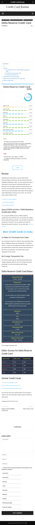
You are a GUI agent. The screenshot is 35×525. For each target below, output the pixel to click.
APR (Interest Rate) (7, 503)
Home (3, 17)
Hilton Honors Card (28, 409)
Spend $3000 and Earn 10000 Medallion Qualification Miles (18, 70)
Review (5, 68)
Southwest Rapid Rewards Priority (12, 388)
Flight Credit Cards (21, 17)
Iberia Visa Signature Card (10, 382)
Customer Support (7, 507)
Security (4, 498)
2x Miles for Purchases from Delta (13, 73)
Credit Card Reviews (10, 17)
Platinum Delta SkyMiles (9, 199)
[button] (2, 13)
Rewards (4, 494)
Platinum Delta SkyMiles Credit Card (8, 409)
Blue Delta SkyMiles (8, 205)
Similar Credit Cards (9, 80)
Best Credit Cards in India (18, 231)
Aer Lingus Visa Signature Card (11, 385)
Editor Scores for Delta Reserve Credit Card (14, 78)
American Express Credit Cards (16, 20)
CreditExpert (4, 25)
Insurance (4, 490)
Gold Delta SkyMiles (8, 202)
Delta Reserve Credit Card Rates (11, 76)
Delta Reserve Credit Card (16, 22)
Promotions (5, 477)
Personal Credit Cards (28, 20)
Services (4, 481)
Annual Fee (5, 473)
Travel (3, 486)
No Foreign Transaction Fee (12, 74)
